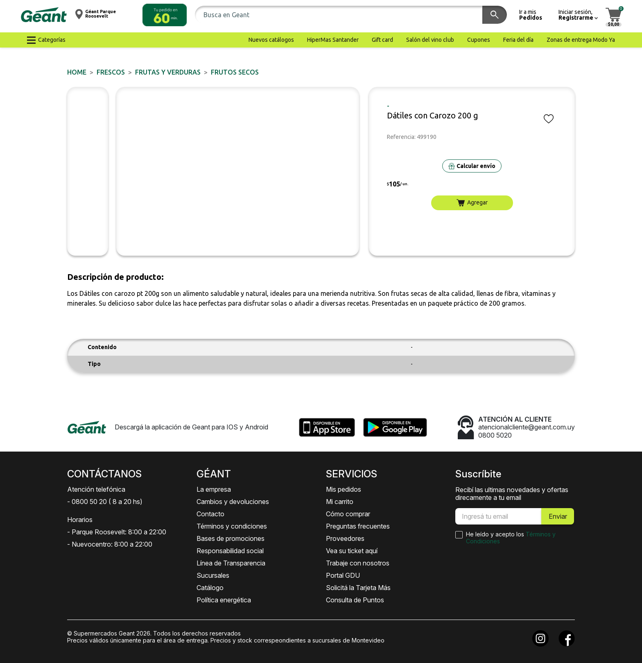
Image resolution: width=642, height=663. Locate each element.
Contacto (210, 514)
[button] (164, 15)
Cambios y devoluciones (233, 501)
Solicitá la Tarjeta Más (358, 587)
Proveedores (345, 538)
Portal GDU (343, 575)
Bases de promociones (230, 538)
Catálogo (210, 587)
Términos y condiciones (232, 526)
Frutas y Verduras (168, 72)
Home (76, 72)
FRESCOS (111, 72)
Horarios (80, 519)
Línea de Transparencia (231, 563)
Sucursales (213, 575)
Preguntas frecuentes (358, 526)
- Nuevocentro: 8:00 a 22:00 (109, 544)
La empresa (214, 489)
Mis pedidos (343, 489)
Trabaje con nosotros (357, 563)
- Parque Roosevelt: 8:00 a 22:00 (116, 532)
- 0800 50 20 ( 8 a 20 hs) (104, 501)
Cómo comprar (348, 514)
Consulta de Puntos (355, 600)
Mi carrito (339, 501)
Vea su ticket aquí (352, 550)
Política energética (224, 600)
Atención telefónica (96, 489)
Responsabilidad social (230, 550)
